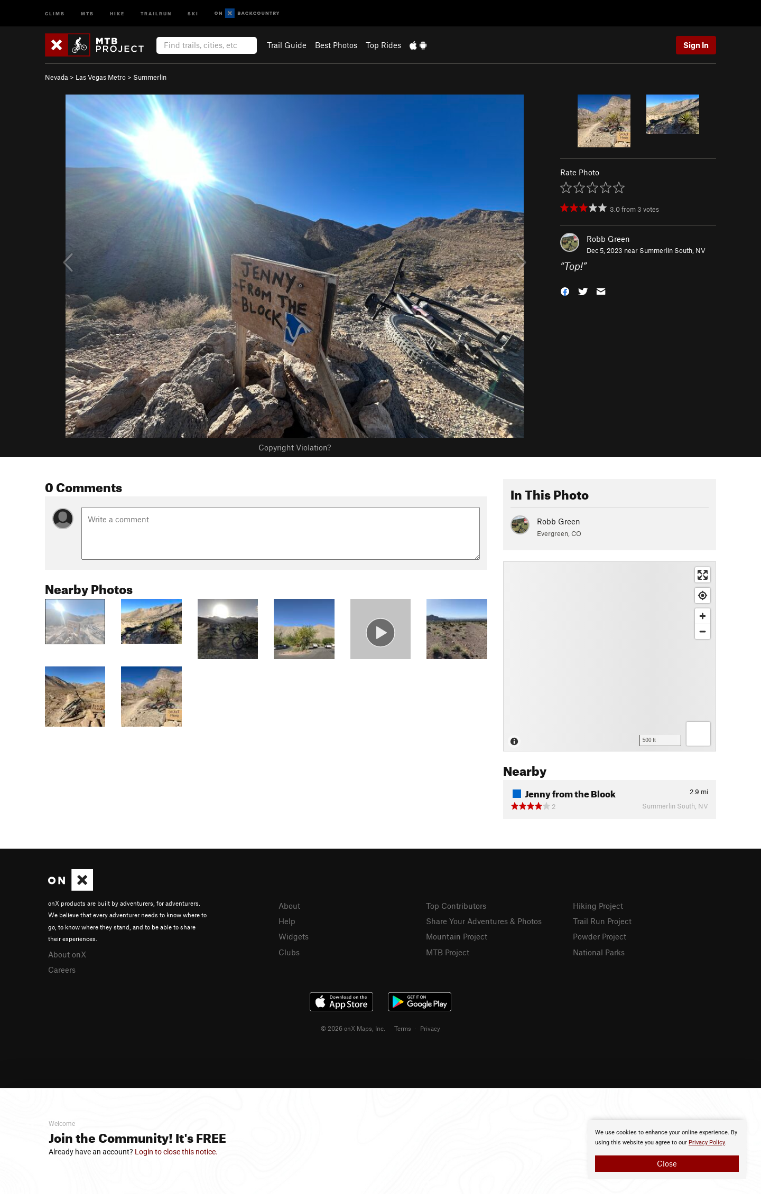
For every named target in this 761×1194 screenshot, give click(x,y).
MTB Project (447, 952)
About (289, 905)
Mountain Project (456, 936)
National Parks (599, 952)
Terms (402, 1028)
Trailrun (156, 13)
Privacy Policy (707, 1142)
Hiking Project (598, 905)
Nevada (56, 77)
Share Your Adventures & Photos (484, 921)
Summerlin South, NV (672, 250)
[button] (565, 291)
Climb (55, 13)
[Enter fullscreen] (702, 574)
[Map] (610, 656)
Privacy (430, 1028)
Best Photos (336, 45)
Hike (117, 13)
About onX (67, 954)
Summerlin (149, 77)
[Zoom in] (702, 616)
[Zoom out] (702, 631)
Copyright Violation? (294, 447)
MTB (87, 13)
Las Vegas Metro (101, 77)
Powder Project (599, 936)
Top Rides (383, 45)
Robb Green (608, 238)
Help (287, 921)
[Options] (698, 734)
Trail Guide (287, 45)
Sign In (696, 45)
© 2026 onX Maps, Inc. (353, 1028)
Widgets (294, 936)
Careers (62, 969)
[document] (667, 1149)
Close (667, 1163)
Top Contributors (456, 905)
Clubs (289, 952)
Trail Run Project (602, 921)
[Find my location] (702, 595)
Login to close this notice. (176, 1152)
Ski (193, 13)
